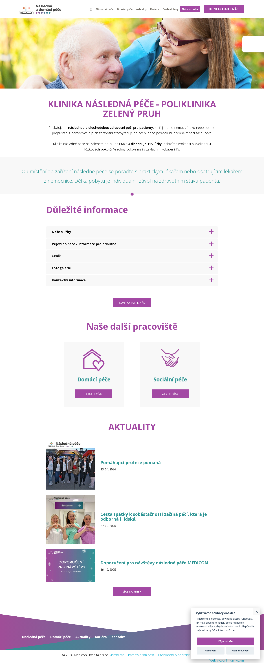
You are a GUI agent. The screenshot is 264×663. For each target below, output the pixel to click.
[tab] (132, 232)
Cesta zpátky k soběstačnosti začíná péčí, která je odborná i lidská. (153, 516)
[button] (132, 232)
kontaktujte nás (132, 302)
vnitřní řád (117, 655)
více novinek (132, 591)
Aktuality (141, 9)
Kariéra (154, 9)
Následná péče (104, 9)
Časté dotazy (170, 9)
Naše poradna (190, 9)
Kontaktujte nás (223, 9)
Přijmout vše (225, 641)
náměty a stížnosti (141, 655)
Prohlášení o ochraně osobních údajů (186, 655)
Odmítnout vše (240, 650)
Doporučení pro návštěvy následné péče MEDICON (154, 563)
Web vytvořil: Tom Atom (226, 660)
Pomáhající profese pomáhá (130, 462)
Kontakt (118, 637)
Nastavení (210, 650)
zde (232, 630)
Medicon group (253, 44)
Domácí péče (125, 9)
